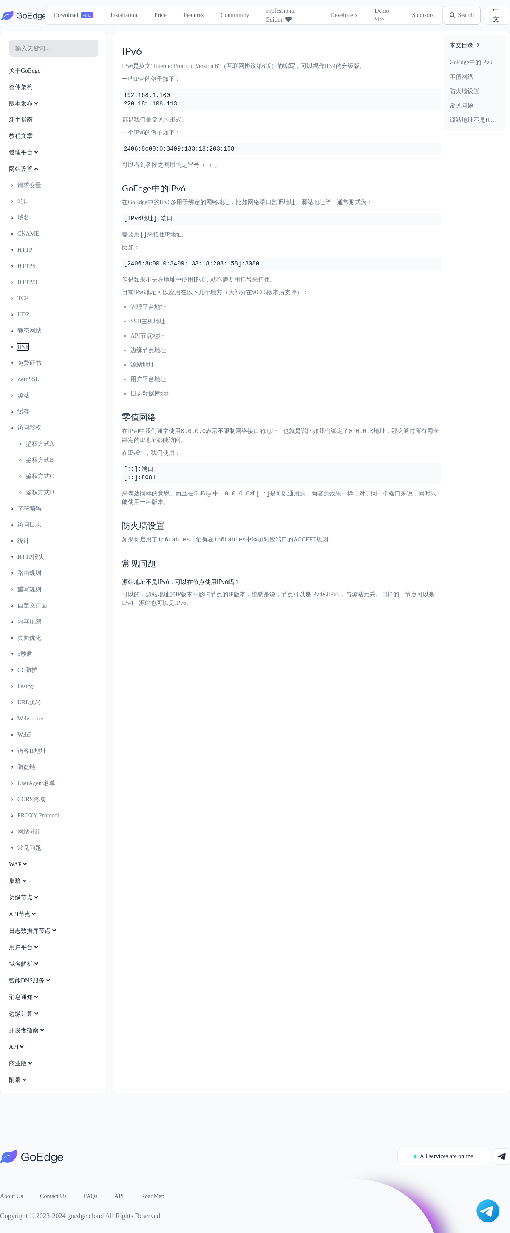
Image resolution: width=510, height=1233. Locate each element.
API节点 (23, 914)
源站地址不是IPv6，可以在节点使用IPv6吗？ (474, 120)
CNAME (28, 234)
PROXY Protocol (38, 815)
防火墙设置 (464, 91)
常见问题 (461, 106)
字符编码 (29, 508)
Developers (341, 15)
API (17, 1047)
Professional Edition (279, 15)
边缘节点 (24, 897)
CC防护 (27, 670)
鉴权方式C (40, 476)
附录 (18, 1080)
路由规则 (29, 573)
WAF (18, 864)
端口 (23, 201)
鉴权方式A (40, 444)
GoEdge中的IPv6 (471, 62)
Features (192, 15)
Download (64, 15)
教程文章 (21, 136)
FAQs (90, 1196)
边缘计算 (24, 1014)
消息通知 (24, 997)
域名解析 (24, 964)
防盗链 (26, 767)
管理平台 (24, 152)
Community (233, 15)
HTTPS (26, 266)
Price (159, 15)
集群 (18, 881)
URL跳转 (29, 702)
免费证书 (29, 363)
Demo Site (379, 15)
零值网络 (461, 77)
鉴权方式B (40, 460)
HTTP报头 (30, 557)
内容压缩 (29, 621)
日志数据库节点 (33, 931)
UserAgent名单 (36, 783)
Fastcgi (25, 686)
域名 (23, 217)
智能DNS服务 (30, 980)
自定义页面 (32, 605)
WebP (24, 735)
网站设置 (24, 169)
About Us (11, 1196)
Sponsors (420, 15)
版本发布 (24, 103)
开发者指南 (27, 1030)
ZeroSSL (28, 379)
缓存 (23, 411)
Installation (122, 15)
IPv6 (22, 347)
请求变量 (29, 185)
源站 (23, 395)
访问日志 (29, 524)
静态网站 (29, 330)
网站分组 (29, 832)
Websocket (30, 718)
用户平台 (24, 947)
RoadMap (152, 1196)
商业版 (21, 1063)
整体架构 (21, 87)
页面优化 (29, 638)
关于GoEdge (24, 71)
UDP (23, 314)
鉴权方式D (40, 492)
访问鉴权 (29, 427)
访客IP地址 (31, 751)
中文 (496, 15)
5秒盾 (24, 654)
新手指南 (21, 120)
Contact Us (53, 1196)
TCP (22, 298)
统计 (23, 541)
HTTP (24, 250)
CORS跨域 (31, 799)
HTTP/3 (27, 282)
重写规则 (29, 589)
